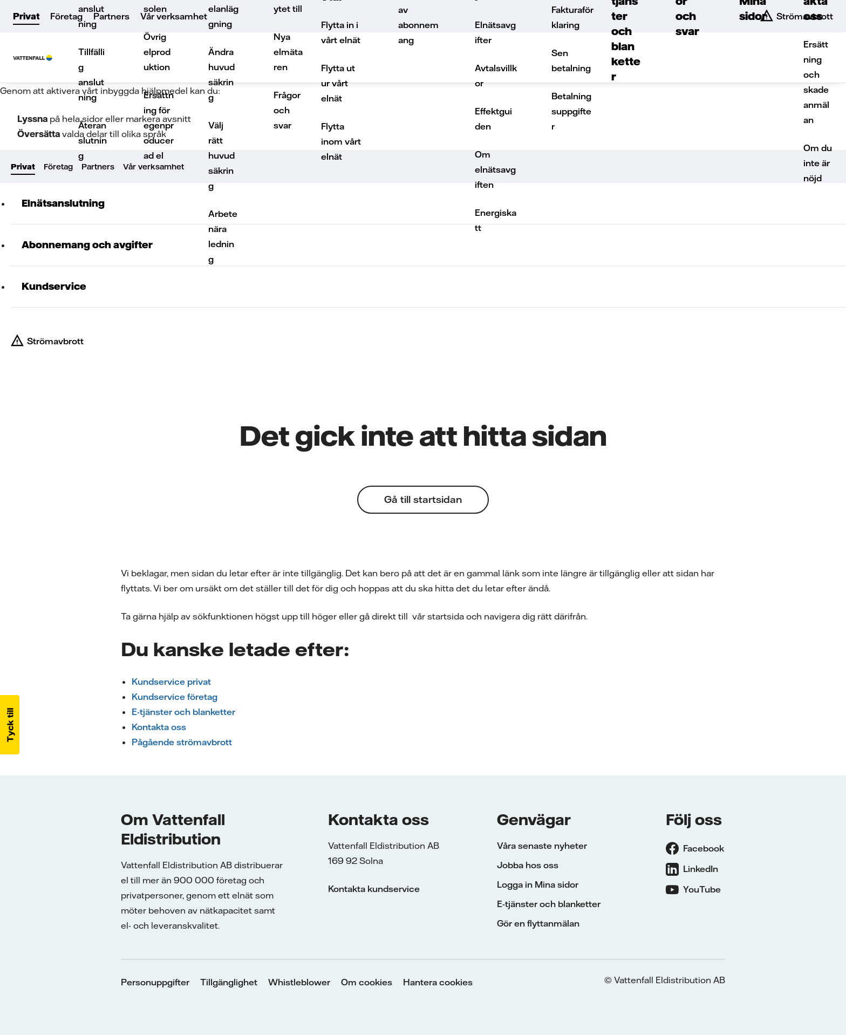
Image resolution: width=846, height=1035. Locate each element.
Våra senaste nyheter (542, 845)
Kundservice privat (171, 681)
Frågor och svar (287, 110)
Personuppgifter (155, 982)
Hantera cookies (438, 982)
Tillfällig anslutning (91, 74)
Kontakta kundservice (374, 888)
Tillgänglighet (228, 982)
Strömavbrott (55, 341)
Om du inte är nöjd (817, 162)
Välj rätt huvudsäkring (221, 155)
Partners (111, 16)
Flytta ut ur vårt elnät (338, 83)
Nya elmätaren (288, 51)
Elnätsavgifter (495, 32)
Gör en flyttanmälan (538, 923)
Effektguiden (493, 119)
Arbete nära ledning (222, 236)
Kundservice (54, 286)
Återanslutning (92, 140)
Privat (26, 16)
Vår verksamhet (173, 16)
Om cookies (366, 982)
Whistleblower (299, 982)
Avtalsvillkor (496, 75)
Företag (66, 16)
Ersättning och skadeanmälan (816, 82)
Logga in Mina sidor (537, 884)
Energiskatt (495, 220)
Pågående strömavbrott (182, 742)
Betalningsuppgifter (571, 111)
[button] (9, 724)
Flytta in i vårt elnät (340, 32)
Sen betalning (571, 60)
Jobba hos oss (527, 865)
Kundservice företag (174, 696)
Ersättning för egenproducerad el (159, 125)
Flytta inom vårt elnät (341, 141)
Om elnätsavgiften (495, 169)
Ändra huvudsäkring (221, 74)
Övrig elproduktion (157, 51)
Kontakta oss (159, 726)
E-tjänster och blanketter (183, 711)
